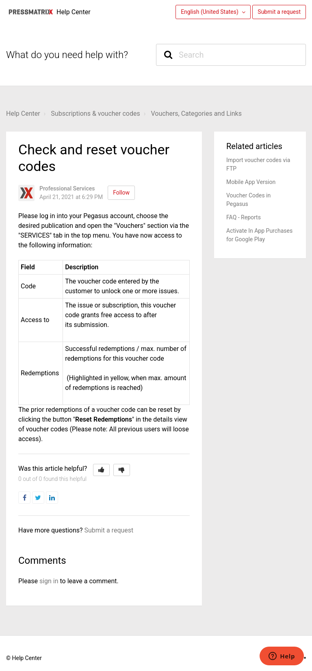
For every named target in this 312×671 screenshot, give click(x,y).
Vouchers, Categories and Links (196, 113)
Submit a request (279, 12)
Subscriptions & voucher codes (95, 113)
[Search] (231, 55)
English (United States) (210, 12)
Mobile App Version (250, 182)
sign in (48, 581)
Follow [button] (121, 192)
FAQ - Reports (243, 217)
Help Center (23, 113)
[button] (101, 470)
